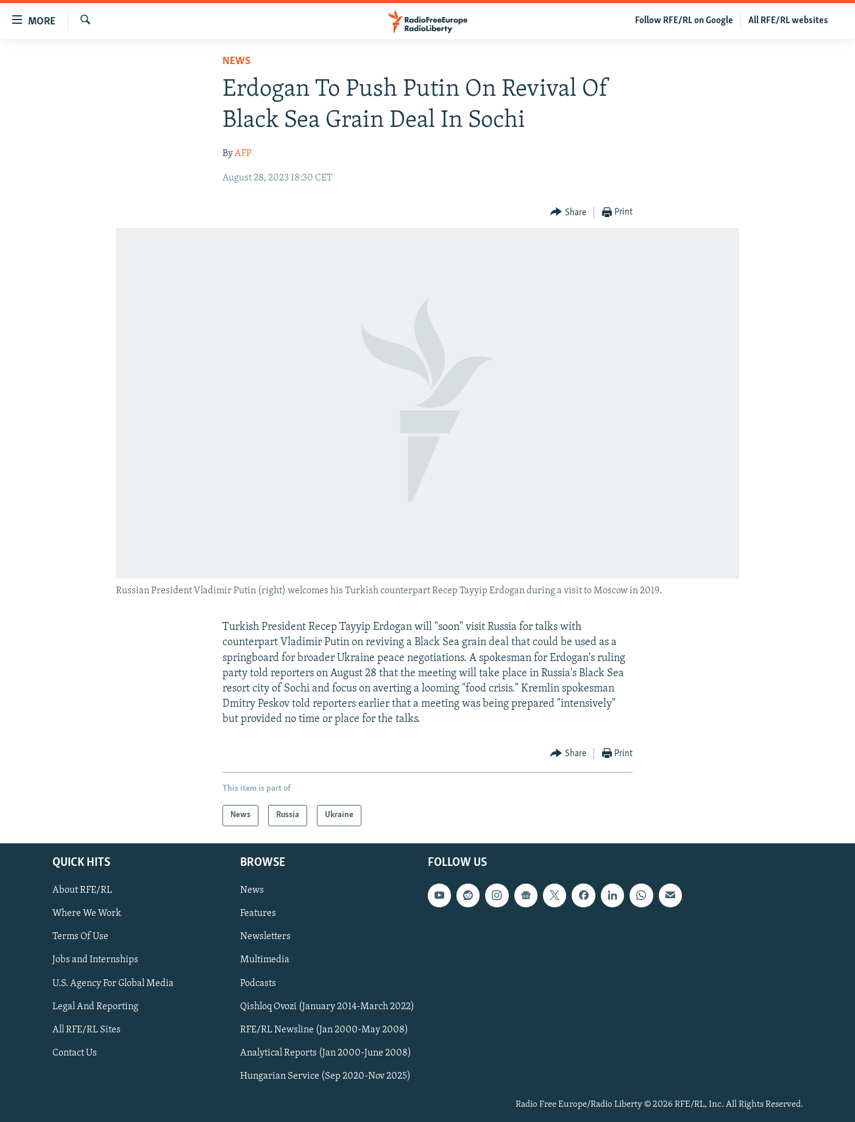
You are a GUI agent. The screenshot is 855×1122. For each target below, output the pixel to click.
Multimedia (264, 960)
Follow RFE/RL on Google (684, 21)
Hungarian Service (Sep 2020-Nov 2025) (325, 1076)
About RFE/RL (82, 890)
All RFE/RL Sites (86, 1029)
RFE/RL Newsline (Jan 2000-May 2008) (324, 1029)
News (236, 61)
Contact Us (74, 1052)
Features (258, 913)
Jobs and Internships (95, 960)
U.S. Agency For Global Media (113, 983)
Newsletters (265, 937)
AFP (243, 154)
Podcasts (258, 983)
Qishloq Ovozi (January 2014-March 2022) (327, 1006)
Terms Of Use (80, 937)
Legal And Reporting (95, 1006)
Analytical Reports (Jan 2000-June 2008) (325, 1052)
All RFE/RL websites (788, 21)
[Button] (568, 212)
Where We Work (86, 913)
